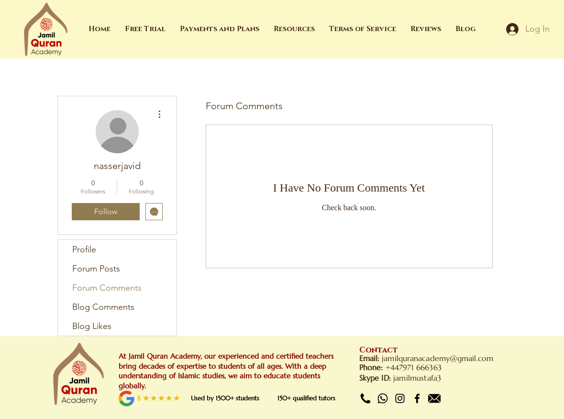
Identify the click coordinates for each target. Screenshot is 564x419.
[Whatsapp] (382, 398)
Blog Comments (103, 307)
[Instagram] (400, 398)
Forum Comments (107, 288)
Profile (84, 249)
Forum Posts (96, 268)
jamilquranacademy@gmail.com (437, 358)
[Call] (365, 398)
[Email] (434, 398)
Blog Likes (91, 326)
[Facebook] (417, 398)
